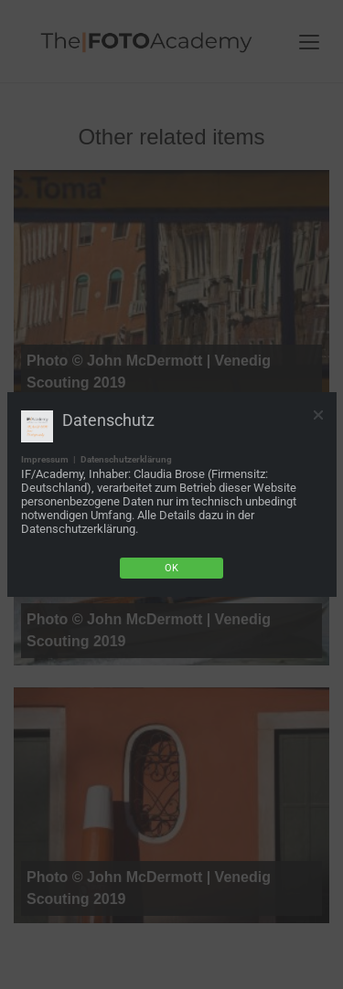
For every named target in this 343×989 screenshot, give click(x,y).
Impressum (45, 459)
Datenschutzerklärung (126, 459)
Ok (171, 568)
